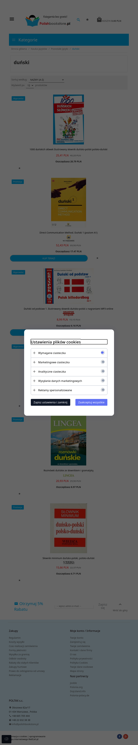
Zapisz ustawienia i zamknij (50, 402)
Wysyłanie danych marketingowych (60, 381)
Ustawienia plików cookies (56, 341)
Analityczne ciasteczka (52, 371)
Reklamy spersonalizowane (55, 390)
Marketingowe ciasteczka (54, 362)
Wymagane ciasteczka (52, 353)
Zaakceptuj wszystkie (91, 402)
